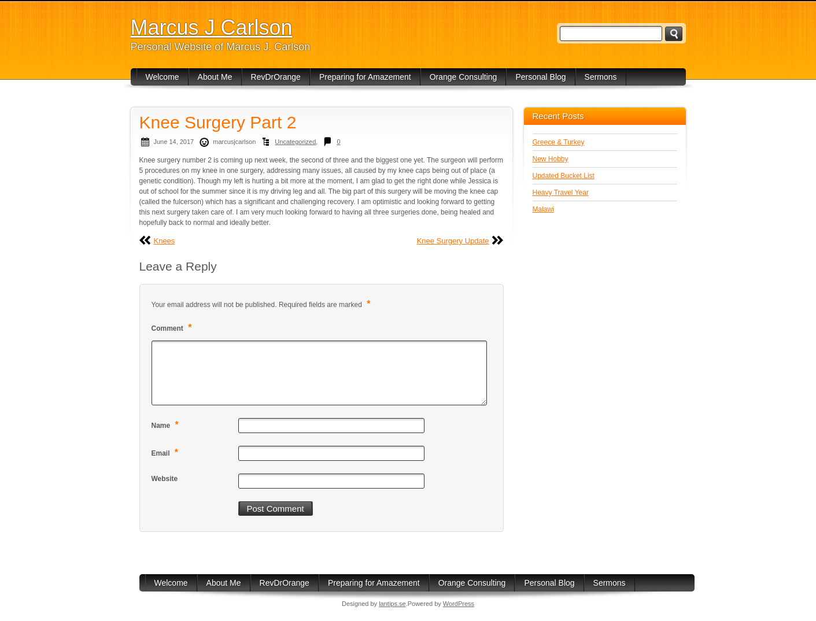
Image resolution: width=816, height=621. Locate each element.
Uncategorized (295, 141)
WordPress (458, 603)
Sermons (601, 77)
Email (167, 452)
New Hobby (550, 159)
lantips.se (392, 603)
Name (167, 425)
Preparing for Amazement (365, 77)
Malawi (543, 209)
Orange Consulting (463, 77)
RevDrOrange (276, 77)
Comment (173, 327)
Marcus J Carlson (212, 27)
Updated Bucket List (564, 176)
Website (165, 479)
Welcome (162, 77)
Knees (164, 240)
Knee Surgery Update (453, 240)
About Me (215, 77)
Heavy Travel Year (561, 192)
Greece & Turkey (559, 142)
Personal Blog (540, 77)
